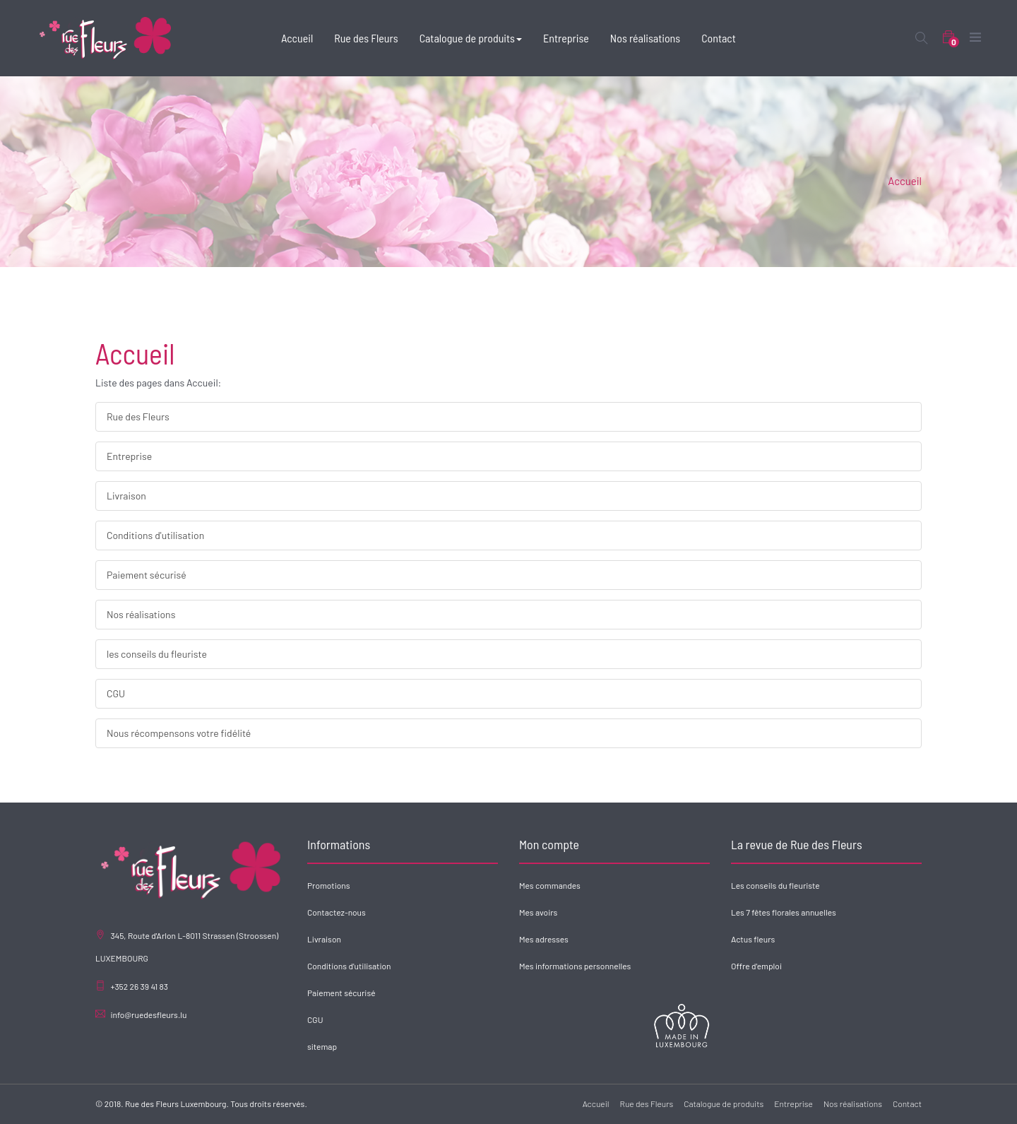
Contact (907, 1103)
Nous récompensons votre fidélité (179, 733)
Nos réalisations (141, 614)
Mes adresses (544, 939)
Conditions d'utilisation (155, 535)
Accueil (905, 180)
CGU (116, 693)
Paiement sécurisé (146, 575)
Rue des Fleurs (138, 416)
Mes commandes (550, 885)
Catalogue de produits (723, 1103)
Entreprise (129, 456)
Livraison (126, 496)
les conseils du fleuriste (157, 654)
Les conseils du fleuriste (775, 885)
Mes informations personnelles (575, 966)
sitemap (322, 1046)
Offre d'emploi (756, 966)
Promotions (328, 885)
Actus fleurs (753, 939)
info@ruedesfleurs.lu (148, 1014)
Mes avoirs (538, 912)
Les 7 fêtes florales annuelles (783, 912)
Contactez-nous (336, 912)
